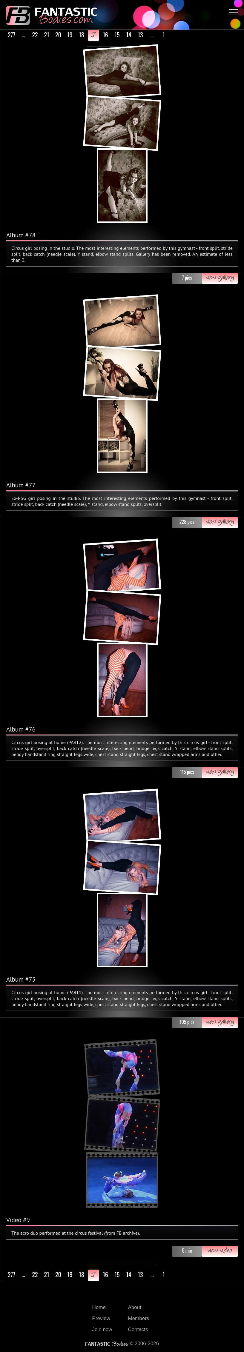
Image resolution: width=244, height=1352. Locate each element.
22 (35, 34)
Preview (101, 1318)
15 (116, 34)
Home (99, 1307)
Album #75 (21, 979)
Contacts (138, 1329)
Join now (102, 1329)
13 (140, 34)
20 (58, 34)
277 (11, 34)
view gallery (220, 278)
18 (81, 34)
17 (93, 35)
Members (138, 1318)
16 (105, 34)
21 (46, 34)
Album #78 (21, 235)
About (134, 1307)
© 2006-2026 (122, 1343)
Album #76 (21, 729)
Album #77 (21, 485)
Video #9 (18, 1220)
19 (70, 34)
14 (128, 34)
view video (220, 1251)
